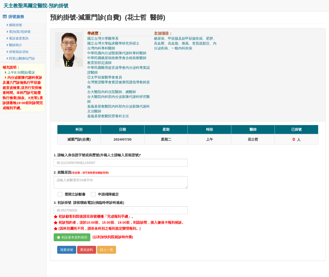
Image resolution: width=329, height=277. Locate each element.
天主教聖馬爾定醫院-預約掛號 (35, 5)
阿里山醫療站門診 (20, 58)
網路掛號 (14, 25)
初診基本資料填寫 (72, 237)
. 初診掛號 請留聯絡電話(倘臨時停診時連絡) (89, 203)
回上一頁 (106, 250)
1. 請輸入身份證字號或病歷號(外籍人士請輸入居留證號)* (97, 155)
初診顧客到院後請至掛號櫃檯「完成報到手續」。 (94, 216)
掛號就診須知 (17, 52)
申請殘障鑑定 (108, 194)
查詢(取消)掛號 (18, 31)
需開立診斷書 (75, 194)
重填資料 (86, 250)
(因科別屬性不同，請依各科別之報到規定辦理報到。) (97, 228)
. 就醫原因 (81, 172)
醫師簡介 (14, 45)
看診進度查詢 (17, 38)
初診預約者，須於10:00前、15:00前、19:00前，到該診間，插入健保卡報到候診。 (119, 222)
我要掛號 (66, 250)
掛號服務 (13, 17)
